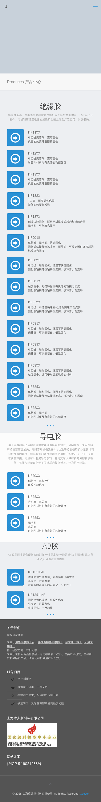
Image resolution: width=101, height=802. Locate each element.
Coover (84, 793)
